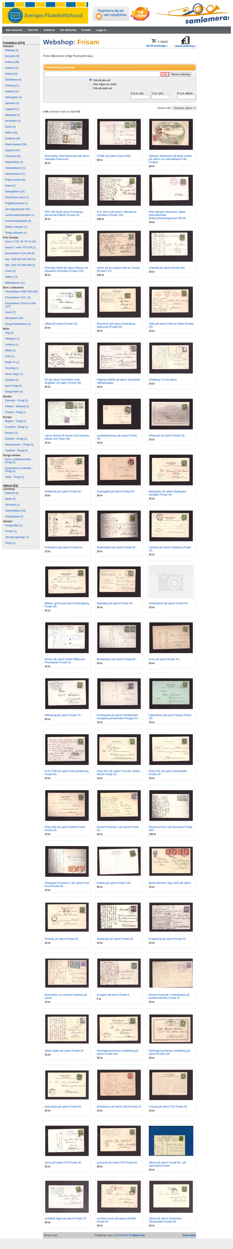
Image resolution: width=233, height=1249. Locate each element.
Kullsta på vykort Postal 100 (113, 882)
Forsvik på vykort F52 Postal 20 (168, 1106)
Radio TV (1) (12, 362)
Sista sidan (189, 1235)
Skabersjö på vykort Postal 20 (115, 938)
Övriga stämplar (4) (16, 232)
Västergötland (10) (15, 510)
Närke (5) (10, 498)
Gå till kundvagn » (157, 45)
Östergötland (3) (14, 516)
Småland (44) (12, 138)
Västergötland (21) (15, 168)
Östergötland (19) (15, 191)
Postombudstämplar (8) (18, 220)
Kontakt (86, 30)
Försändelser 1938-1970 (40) (21, 291)
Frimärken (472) (14, 43)
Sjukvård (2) (12, 379)
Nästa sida (138, 1235)
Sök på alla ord (101, 80)
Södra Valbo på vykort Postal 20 (64, 1050)
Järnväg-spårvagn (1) (17, 537)
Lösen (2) (10, 271)
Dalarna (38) (12, 62)
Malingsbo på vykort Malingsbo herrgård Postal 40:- (167, 493)
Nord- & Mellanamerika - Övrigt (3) (18, 461)
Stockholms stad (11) (17, 197)
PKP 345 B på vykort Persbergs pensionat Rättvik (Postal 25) (64, 213)
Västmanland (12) (15, 173)
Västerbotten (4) (14, 162)
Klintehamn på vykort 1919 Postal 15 (119, 1106)
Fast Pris (33, 30)
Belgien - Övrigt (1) (15, 421)
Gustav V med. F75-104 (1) (20, 247)
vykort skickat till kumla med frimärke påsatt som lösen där (67, 437)
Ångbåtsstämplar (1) (16, 203)
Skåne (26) (11, 132)
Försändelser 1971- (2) (18, 297)
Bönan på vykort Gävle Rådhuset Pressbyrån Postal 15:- (65, 661)
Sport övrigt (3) (13, 385)
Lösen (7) (10, 312)
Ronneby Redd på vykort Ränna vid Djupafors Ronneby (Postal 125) (66, 269)
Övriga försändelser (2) (18, 323)
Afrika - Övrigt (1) (14, 477)
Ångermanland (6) (15, 179)
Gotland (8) (11, 73)
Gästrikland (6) (13, 79)
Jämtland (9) (12, 103)
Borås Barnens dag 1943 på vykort (170, 882)
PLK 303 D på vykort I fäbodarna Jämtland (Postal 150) (116, 213)
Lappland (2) (12, 109)
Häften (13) (11, 276)
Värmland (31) (13, 156)
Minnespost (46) (14, 318)
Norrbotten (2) (13, 120)
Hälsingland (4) (13, 97)
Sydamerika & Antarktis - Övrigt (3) (19, 470)
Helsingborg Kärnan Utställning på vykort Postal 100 (117, 1052)
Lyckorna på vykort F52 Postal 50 (117, 1162)
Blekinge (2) (11, 50)
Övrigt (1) (10, 543)
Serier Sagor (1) (14, 374)
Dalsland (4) (12, 67)
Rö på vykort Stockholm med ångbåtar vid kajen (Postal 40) (63, 381)
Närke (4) (10, 126)
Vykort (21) (10, 485)
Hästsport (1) (12, 338)
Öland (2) (10, 185)
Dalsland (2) (12, 493)
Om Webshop (68, 30)
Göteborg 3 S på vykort (163, 379)
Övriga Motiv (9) (14, 391)
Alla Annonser (14, 30)
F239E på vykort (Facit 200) (113, 155)
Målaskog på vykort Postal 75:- (63, 715)
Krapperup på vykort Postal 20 (167, 938)
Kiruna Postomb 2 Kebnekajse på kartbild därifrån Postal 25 (169, 996)
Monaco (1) (11, 432)
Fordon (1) (11, 531)
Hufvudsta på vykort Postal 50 (63, 1106)
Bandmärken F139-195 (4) (20, 253)
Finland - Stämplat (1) (17, 406)
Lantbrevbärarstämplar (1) (19, 215)
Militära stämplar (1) (16, 226)
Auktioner (49, 30)
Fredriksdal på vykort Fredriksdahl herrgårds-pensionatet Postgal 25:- (118, 717)
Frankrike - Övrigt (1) (16, 427)
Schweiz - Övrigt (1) (16, 438)
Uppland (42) (12, 150)
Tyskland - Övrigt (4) (16, 450)
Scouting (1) (12, 368)
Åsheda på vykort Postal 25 (61, 938)
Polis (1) (9, 356)
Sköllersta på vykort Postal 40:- (63, 491)
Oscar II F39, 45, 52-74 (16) (20, 241)
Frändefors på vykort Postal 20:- (64, 547)
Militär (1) (10, 350)
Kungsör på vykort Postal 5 (113, 994)
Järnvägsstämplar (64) (17, 209)
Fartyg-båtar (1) (13, 525)
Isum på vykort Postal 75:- (164, 659)
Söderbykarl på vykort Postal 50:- (117, 547)
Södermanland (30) (16, 144)
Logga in (101, 30)
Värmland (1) (12, 504)
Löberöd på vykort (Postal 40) (167, 267)
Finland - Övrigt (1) (15, 412)
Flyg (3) (9, 332)
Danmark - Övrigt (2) (16, 400)
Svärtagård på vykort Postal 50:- (116, 491)
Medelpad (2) (12, 115)
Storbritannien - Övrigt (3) (19, 444)
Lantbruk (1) (12, 344)
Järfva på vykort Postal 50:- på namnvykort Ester (167, 1164)
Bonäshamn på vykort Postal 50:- (117, 659)
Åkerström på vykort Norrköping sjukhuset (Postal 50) (116, 325)
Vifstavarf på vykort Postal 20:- (167, 435)
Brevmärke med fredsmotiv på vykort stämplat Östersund (67, 157)
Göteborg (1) (12, 85)
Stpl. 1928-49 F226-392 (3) (20, 259)
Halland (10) (12, 91)
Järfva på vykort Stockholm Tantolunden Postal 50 (165, 1220)
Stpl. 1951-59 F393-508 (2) (20, 265)
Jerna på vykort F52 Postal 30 (63, 1162)
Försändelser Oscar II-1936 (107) (20, 305)
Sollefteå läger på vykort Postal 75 (65, 1218)
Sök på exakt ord (102, 88)
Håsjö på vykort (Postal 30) (61, 323)
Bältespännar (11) (15, 282)
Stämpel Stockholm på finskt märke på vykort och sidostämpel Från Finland (170, 159)
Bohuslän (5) (12, 56)
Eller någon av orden (104, 84)
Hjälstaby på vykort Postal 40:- (115, 603)
